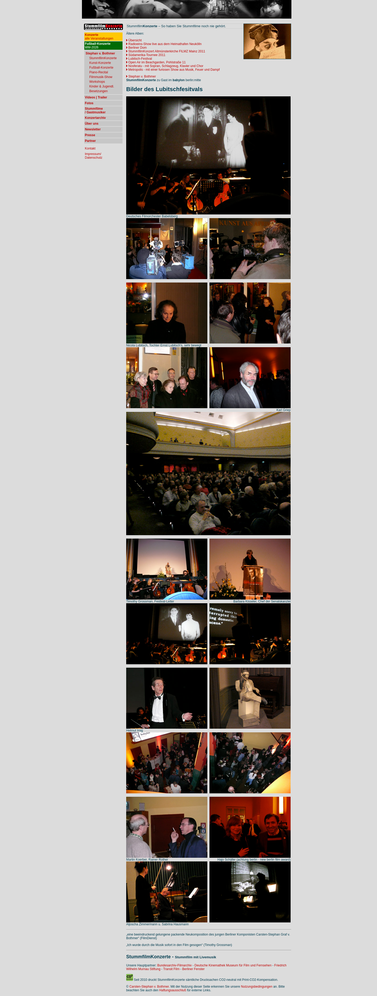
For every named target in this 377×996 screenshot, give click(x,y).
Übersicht (135, 40)
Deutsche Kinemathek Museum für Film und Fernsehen (233, 965)
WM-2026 (97, 45)
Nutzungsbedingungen (256, 986)
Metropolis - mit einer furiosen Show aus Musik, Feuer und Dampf (173, 69)
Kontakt (90, 148)
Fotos (89, 103)
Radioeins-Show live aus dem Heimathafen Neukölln (164, 44)
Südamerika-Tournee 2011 (146, 55)
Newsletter (93, 129)
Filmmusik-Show (100, 77)
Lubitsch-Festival (139, 58)
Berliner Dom (137, 47)
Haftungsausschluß (172, 990)
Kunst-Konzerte (100, 63)
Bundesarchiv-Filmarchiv (174, 965)
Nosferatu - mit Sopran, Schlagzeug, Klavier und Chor (165, 66)
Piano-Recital (98, 72)
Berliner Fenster (193, 969)
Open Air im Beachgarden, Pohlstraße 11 (157, 62)
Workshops (97, 82)
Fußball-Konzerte (101, 67)
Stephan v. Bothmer (141, 76)
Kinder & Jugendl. (101, 86)
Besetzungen (98, 91)
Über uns (91, 123)
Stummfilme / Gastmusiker (95, 110)
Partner (90, 141)
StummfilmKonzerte (103, 58)
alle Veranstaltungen (99, 36)
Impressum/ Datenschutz (93, 155)
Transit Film (171, 969)
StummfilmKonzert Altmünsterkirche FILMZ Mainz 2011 (165, 51)
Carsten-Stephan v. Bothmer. (149, 986)
